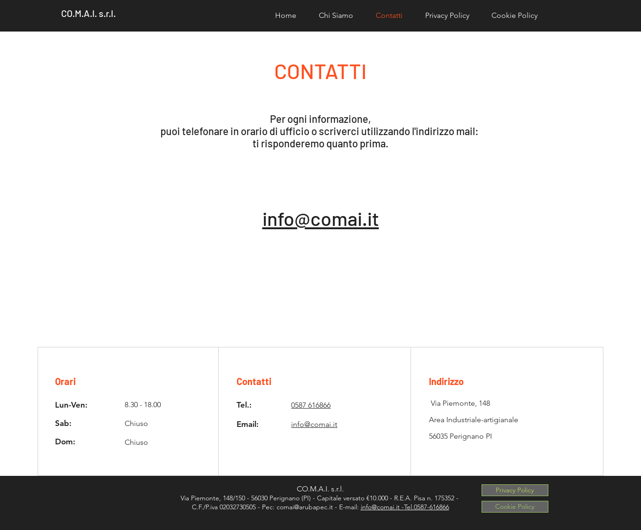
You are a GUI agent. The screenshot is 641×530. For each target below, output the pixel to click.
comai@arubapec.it (305, 507)
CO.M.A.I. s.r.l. (88, 13)
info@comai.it (320, 218)
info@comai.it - (382, 507)
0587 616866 (311, 405)
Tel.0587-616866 (426, 507)
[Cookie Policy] (515, 507)
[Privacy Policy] (515, 490)
